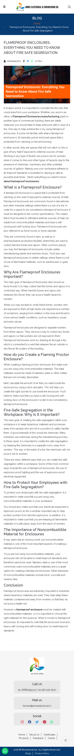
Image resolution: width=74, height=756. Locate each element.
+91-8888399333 (27, 689)
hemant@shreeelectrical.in (37, 705)
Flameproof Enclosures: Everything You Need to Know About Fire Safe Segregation (32, 48)
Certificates (49, 734)
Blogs (28, 753)
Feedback (38, 738)
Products (24, 738)
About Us (34, 734)
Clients (51, 738)
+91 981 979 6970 (47, 689)
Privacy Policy (42, 753)
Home (37, 23)
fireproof (63, 626)
